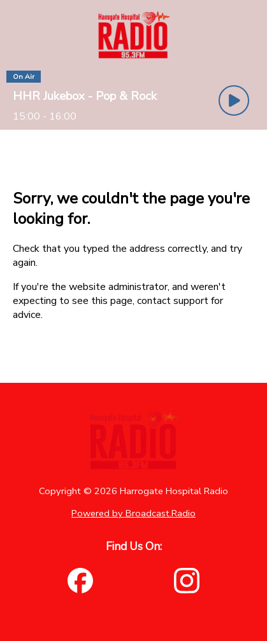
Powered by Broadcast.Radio (133, 513)
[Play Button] (234, 100)
